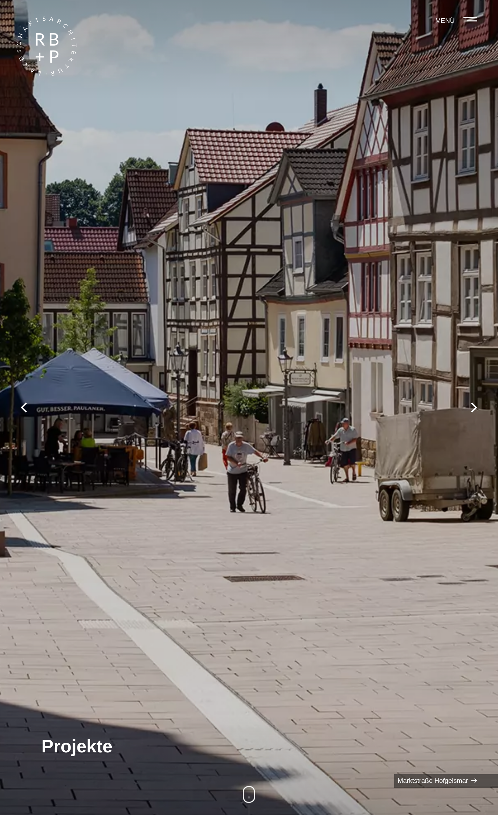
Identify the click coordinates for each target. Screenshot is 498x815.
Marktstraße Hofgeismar (437, 781)
